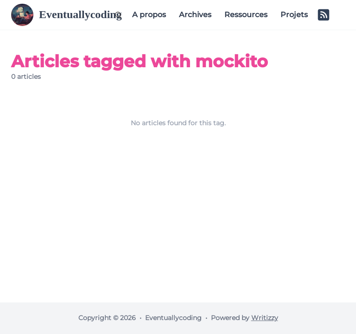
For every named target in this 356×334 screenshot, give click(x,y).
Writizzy (264, 318)
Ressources (245, 14)
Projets (294, 14)
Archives (195, 14)
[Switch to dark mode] (338, 14)
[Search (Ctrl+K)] (118, 14)
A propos (149, 14)
